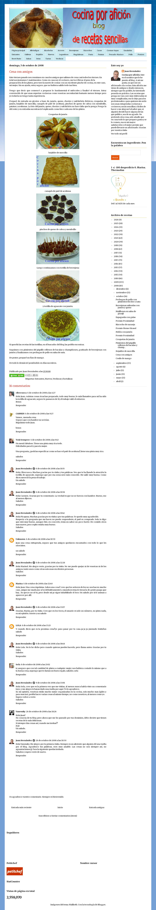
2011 (116, 274)
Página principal (18, 50)
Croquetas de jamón (125, 339)
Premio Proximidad (125, 321)
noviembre (121, 292)
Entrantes (16, 54)
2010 (116, 278)
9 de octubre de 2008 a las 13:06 (50, 683)
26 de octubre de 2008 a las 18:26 (41, 711)
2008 (116, 285)
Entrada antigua (96, 807)
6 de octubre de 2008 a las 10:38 (50, 492)
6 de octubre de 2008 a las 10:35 (50, 468)
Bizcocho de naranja (125, 324)
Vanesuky (20, 711)
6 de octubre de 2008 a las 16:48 (50, 643)
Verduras (59, 59)
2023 (116, 231)
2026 (116, 219)
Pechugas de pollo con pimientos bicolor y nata (128, 300)
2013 (116, 267)
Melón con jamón (124, 332)
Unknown (20, 539)
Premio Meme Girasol (126, 328)
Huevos (51, 54)
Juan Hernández (24, 468)
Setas (38, 59)
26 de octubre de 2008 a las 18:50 (51, 740)
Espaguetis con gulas (126, 317)
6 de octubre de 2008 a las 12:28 (50, 562)
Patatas (101, 54)
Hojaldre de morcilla (125, 351)
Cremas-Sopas (113, 50)
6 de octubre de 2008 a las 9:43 (45, 440)
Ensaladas (128, 50)
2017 (116, 253)
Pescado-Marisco (116, 54)
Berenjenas (74, 50)
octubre (120, 296)
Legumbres (63, 54)
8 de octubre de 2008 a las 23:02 (35, 664)
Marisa (19, 583)
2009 (116, 282)
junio (118, 374)
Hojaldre (39, 54)
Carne (99, 50)
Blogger (101, 904)
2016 (116, 256)
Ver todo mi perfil (119, 133)
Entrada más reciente (21, 807)
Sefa (18, 664)
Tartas (48, 59)
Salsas (28, 59)
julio (118, 370)
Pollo (131, 54)
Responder (21, 405)
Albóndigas (34, 50)
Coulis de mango (123, 358)
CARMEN (20, 413)
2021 (116, 238)
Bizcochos (88, 50)
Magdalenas (78, 54)
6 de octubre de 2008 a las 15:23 (36, 625)
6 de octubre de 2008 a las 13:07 (50, 607)
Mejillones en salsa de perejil (126, 312)
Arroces (61, 50)
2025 (116, 223)
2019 (116, 245)
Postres (141, 54)
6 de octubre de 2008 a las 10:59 (40, 539)
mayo (119, 378)
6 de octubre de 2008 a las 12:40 (38, 583)
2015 (116, 260)
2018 (116, 249)
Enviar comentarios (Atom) (64, 816)
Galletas (28, 54)
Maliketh (73, 904)
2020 (116, 242)
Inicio (60, 807)
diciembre (121, 289)
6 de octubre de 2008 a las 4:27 (41, 393)
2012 (116, 271)
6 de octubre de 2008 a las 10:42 (50, 513)
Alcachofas (48, 50)
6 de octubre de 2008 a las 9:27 (39, 413)
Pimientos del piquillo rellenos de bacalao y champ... (126, 345)
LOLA (18, 625)
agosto (119, 367)
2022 (116, 234)
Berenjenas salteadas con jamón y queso (128, 306)
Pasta (90, 54)
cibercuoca (21, 393)
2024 (116, 227)
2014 (116, 264)
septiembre (121, 363)
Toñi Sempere (23, 440)
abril (118, 381)
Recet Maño (16, 59)
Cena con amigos (124, 355)
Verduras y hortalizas (62, 379)
